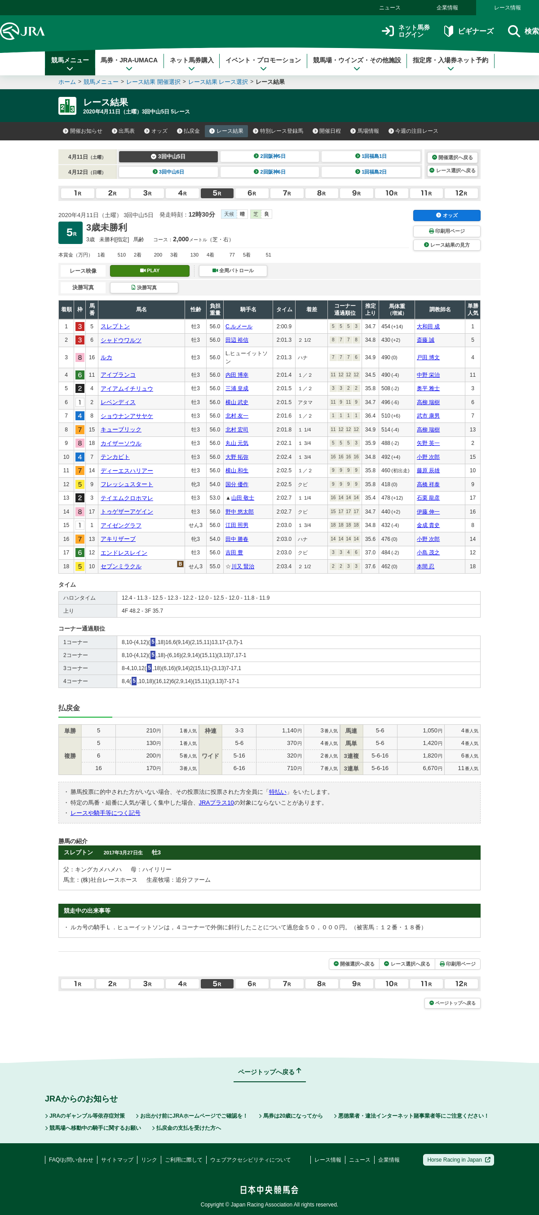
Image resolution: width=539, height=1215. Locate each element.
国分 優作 (236, 484)
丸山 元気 (236, 443)
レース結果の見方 (447, 245)
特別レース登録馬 (278, 131)
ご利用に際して (184, 1160)
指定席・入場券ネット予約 (450, 64)
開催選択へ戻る (452, 157)
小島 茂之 (428, 552)
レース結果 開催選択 (153, 81)
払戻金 (188, 131)
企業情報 (447, 7)
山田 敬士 (242, 498)
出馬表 (123, 131)
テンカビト (115, 456)
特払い (278, 791)
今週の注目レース (414, 131)
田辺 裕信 (236, 340)
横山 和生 (236, 470)
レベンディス (118, 402)
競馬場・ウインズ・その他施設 (357, 64)
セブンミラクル (121, 566)
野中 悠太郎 (239, 512)
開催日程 (327, 131)
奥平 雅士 (428, 388)
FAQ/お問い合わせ (71, 1160)
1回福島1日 (371, 156)
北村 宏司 (236, 430)
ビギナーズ (468, 31)
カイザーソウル (121, 443)
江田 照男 (236, 525)
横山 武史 (236, 402)
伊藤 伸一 (428, 512)
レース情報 (507, 7)
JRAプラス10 (216, 802)
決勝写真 (144, 287)
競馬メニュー (70, 64)
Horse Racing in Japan (458, 1160)
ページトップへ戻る (452, 1003)
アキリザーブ (118, 539)
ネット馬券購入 (192, 64)
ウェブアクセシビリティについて (250, 1160)
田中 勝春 (236, 539)
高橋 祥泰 (428, 484)
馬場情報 (364, 131)
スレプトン (115, 326)
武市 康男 (428, 416)
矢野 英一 (428, 443)
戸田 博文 (428, 357)
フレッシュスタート (127, 484)
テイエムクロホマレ (127, 498)
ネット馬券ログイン (406, 31)
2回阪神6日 (270, 171)
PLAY (150, 270)
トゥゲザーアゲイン (127, 511)
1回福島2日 (371, 171)
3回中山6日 (169, 171)
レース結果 (226, 131)
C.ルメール (238, 326)
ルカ (106, 357)
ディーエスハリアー (127, 470)
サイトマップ (117, 1160)
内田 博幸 (236, 375)
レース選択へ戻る (452, 170)
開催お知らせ (82, 131)
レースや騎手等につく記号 (106, 813)
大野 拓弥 (236, 457)
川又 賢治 (242, 566)
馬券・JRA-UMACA (129, 64)
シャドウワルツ (121, 340)
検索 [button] (523, 31)
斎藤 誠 (425, 340)
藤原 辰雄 (428, 470)
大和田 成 (428, 326)
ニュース (390, 7)
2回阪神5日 (270, 156)
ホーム (67, 81)
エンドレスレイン (124, 552)
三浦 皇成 (236, 388)
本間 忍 (425, 566)
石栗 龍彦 (428, 498)
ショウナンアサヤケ (127, 416)
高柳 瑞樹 (428, 402)
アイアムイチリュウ (127, 388)
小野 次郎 (428, 457)
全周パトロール (233, 270)
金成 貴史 (428, 525)
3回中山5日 (168, 156)
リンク (149, 1160)
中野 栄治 (428, 375)
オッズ (156, 131)
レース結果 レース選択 (218, 81)
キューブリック (121, 429)
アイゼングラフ (121, 525)
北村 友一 (236, 416)
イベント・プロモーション (263, 64)
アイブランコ (118, 374)
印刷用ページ (447, 231)
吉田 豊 (234, 552)
